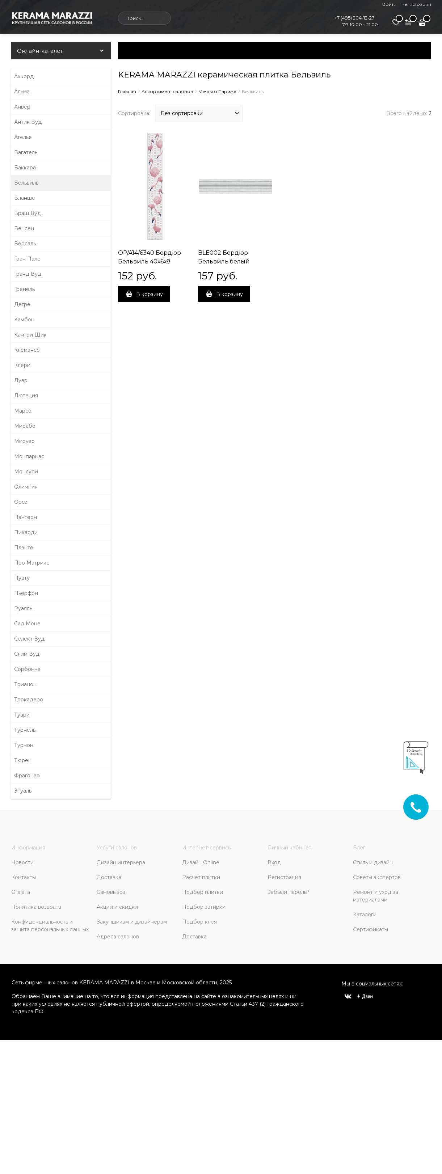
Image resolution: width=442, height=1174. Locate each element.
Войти (389, 4)
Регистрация (416, 4)
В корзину (149, 294)
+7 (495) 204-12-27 (354, 18)
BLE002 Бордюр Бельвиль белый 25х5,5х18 (224, 261)
